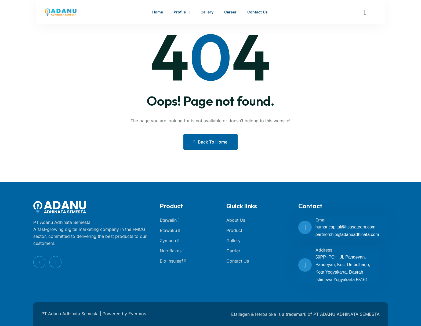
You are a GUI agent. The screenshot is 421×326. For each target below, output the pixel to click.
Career (230, 12)
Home (157, 12)
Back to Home (210, 142)
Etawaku (170, 230)
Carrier (233, 250)
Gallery (207, 12)
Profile (180, 12)
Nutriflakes (172, 250)
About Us (235, 220)
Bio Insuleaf (173, 261)
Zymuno (169, 240)
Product (234, 230)
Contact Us (257, 12)
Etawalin (170, 220)
